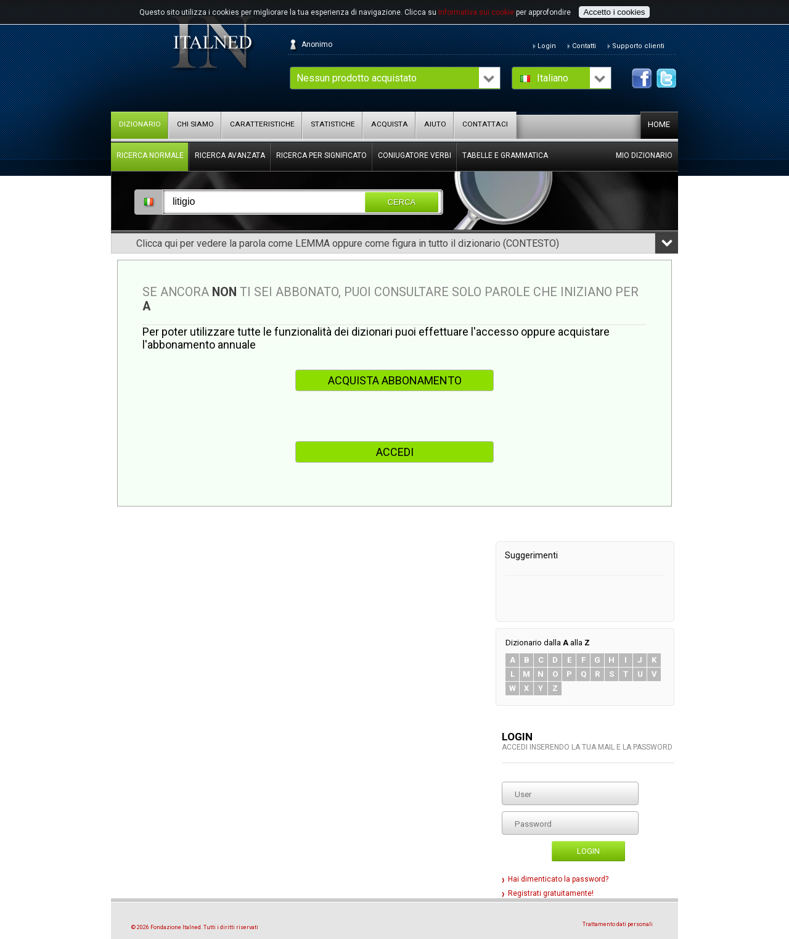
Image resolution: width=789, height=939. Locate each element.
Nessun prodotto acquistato (356, 78)
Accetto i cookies (614, 12)
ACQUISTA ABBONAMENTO (395, 380)
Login (588, 851)
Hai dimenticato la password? (558, 879)
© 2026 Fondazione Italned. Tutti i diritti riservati (194, 927)
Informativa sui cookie (476, 12)
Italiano (552, 78)
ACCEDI (395, 451)
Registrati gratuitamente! (551, 893)
